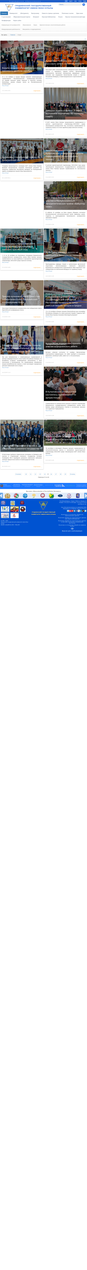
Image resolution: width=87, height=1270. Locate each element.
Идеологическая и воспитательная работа (52, 25)
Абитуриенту (24, 13)
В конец (72, 474)
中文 (80, 1)
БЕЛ (70, 1)
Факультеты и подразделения (32, 29)
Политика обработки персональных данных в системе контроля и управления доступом (72, 522)
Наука (35, 25)
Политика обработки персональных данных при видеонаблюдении (72, 518)
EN (75, 1)
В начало (18, 474)
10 (26, 474)
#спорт (7, 85)
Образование (27, 25)
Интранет (36, 17)
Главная (4, 13)
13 (40, 474)
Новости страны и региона (50, 13)
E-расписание (6, 17)
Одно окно (79, 13)
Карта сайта (17, 20)
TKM (84, 1)
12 (35, 474)
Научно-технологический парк (75, 17)
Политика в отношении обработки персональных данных (72, 515)
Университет (13, 13)
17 (56, 474)
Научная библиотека (49, 17)
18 (60, 474)
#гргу (3, 85)
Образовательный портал (21, 17)
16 (51, 474)
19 (65, 474)
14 (44, 474)
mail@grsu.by (82, 504)
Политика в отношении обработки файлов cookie (72, 526)
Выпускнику (35, 13)
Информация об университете (11, 25)
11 (30, 474)
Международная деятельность (11, 29)
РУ (66, 1)
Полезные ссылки (67, 13)
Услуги (60, 17)
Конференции (6, 20)
